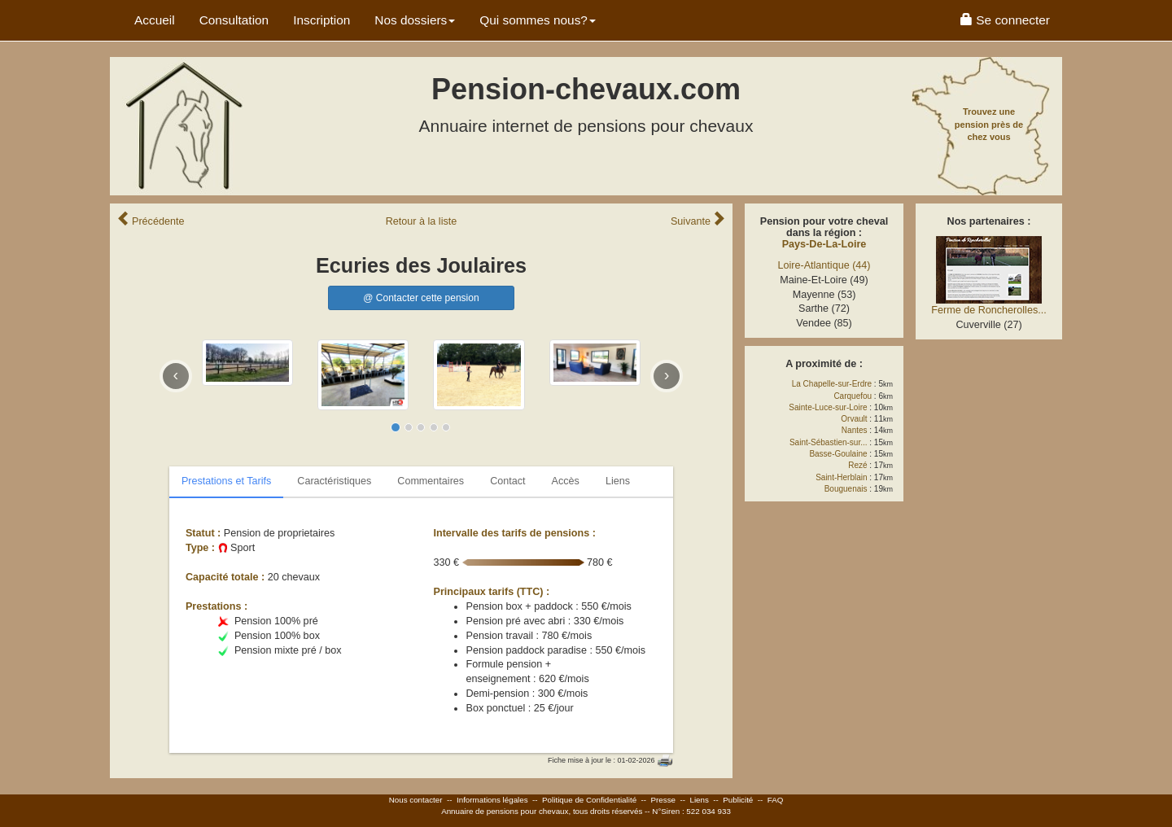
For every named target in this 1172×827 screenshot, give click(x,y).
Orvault (854, 418)
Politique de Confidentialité (589, 799)
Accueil (154, 20)
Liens (698, 799)
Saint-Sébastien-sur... (828, 442)
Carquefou (852, 396)
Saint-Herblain (841, 477)
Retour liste (421, 221)
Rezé (857, 465)
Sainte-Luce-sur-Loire (828, 407)
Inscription (321, 20)
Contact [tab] (507, 481)
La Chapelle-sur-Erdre (832, 383)
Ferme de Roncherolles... (988, 310)
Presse (663, 799)
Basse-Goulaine (838, 453)
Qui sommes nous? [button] (537, 20)
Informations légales (492, 799)
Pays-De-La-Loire (824, 244)
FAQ (775, 799)
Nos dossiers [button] (414, 20)
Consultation (234, 20)
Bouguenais (846, 488)
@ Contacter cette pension (421, 298)
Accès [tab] (565, 481)
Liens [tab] (618, 481)
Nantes (855, 430)
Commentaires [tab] (430, 481)
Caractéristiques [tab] (334, 481)
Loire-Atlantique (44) (823, 265)
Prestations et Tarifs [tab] (226, 481)
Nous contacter (416, 799)
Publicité (738, 799)
